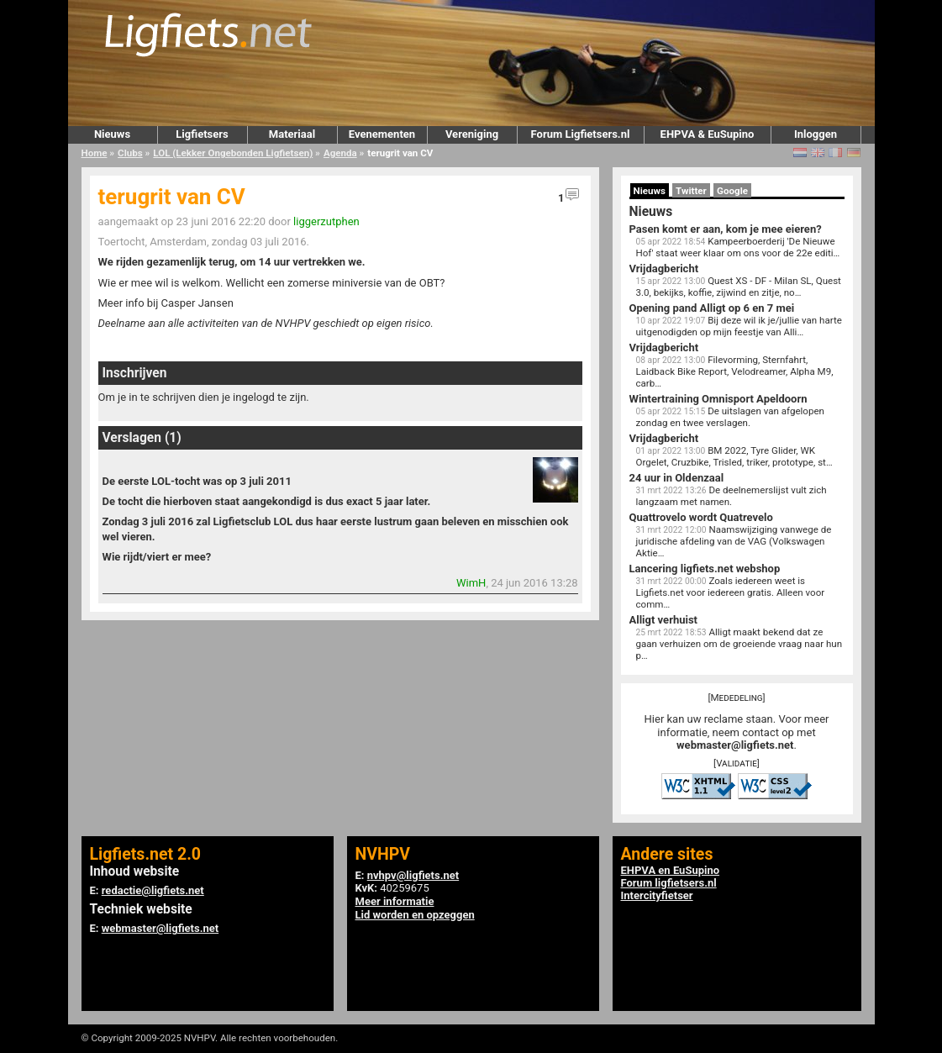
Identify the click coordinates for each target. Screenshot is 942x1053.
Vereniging (471, 134)
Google (732, 191)
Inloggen (815, 134)
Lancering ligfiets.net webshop (705, 568)
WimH (471, 583)
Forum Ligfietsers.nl (580, 134)
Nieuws (112, 134)
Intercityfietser (657, 895)
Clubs (130, 153)
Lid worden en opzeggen (415, 914)
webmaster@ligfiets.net (734, 745)
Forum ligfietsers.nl (669, 883)
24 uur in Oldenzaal (676, 477)
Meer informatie (394, 901)
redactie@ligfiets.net (153, 890)
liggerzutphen (326, 221)
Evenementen (382, 134)
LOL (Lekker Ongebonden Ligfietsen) (233, 153)
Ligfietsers (202, 134)
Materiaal (292, 134)
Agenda (340, 153)
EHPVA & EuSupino (707, 134)
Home (95, 153)
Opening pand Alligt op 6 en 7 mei (712, 308)
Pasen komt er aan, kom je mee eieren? (725, 229)
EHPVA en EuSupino (670, 870)
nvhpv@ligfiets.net (413, 875)
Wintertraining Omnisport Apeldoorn (718, 398)
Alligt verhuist (663, 619)
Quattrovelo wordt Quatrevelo (701, 517)
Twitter (691, 191)
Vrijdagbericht (664, 268)
